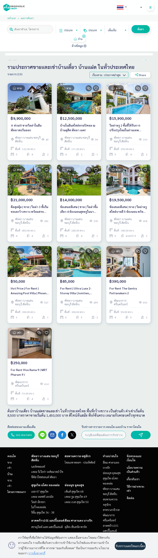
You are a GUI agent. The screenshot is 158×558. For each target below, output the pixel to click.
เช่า (9, 467)
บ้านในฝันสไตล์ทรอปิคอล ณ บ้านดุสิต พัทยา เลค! (77, 127)
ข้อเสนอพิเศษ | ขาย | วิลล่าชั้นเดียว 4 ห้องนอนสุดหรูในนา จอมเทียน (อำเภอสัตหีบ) (79, 209)
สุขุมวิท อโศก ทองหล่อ (45, 485)
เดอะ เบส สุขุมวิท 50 (77, 502)
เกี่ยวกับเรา (133, 479)
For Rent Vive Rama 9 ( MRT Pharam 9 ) (29, 372)
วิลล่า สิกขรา (38, 502)
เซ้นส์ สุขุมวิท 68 (74, 491)
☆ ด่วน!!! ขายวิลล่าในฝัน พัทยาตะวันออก (26, 127)
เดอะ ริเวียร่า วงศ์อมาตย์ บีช (47, 471)
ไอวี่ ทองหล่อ (38, 507)
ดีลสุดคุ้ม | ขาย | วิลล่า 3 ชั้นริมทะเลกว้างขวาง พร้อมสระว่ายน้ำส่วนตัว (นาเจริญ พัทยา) (29, 209)
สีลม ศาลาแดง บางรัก (78, 520)
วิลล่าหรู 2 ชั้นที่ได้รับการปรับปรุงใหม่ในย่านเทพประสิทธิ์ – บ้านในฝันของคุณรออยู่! (127, 127)
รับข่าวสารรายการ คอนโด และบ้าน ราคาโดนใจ (111, 427)
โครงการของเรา (16, 492)
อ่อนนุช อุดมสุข (74, 485)
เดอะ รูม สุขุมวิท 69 (76, 496)
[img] (84, 36)
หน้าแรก (11, 18)
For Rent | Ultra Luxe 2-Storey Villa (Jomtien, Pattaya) (76, 290)
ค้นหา (140, 29)
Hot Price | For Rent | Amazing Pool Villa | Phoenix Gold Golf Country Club (30, 290)
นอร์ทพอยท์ (38, 466)
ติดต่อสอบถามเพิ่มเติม (21, 427)
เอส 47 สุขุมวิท (39, 491)
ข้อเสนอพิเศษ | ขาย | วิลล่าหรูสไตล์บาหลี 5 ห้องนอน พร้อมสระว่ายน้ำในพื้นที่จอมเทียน (128, 209)
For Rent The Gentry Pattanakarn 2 (123, 290)
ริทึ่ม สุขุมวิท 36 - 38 (42, 512)
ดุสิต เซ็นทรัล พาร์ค (76, 527)
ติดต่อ (130, 498)
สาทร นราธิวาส (111, 509)
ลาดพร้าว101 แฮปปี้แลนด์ (47, 520)
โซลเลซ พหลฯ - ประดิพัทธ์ (80, 462)
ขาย (9, 462)
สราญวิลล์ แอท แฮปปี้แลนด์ (47, 527)
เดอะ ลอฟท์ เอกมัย (42, 496)
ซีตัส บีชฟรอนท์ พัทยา (44, 477)
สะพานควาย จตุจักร (78, 456)
